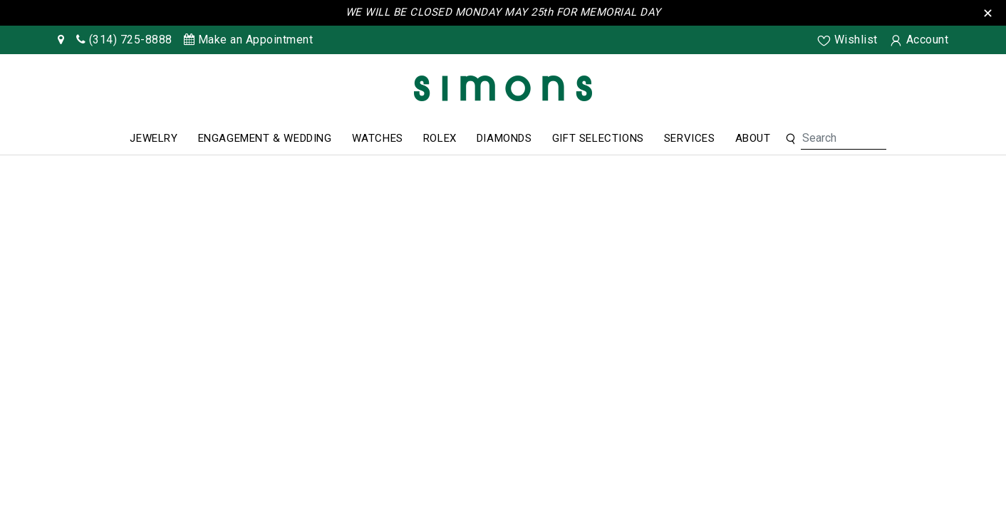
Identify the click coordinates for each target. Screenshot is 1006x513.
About (753, 138)
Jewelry (153, 138)
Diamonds (504, 138)
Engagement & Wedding (265, 138)
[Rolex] (941, 91)
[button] (790, 138)
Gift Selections (598, 138)
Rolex (440, 138)
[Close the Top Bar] (990, 11)
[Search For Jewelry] (843, 138)
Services (689, 138)
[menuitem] (153, 139)
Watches (377, 138)
